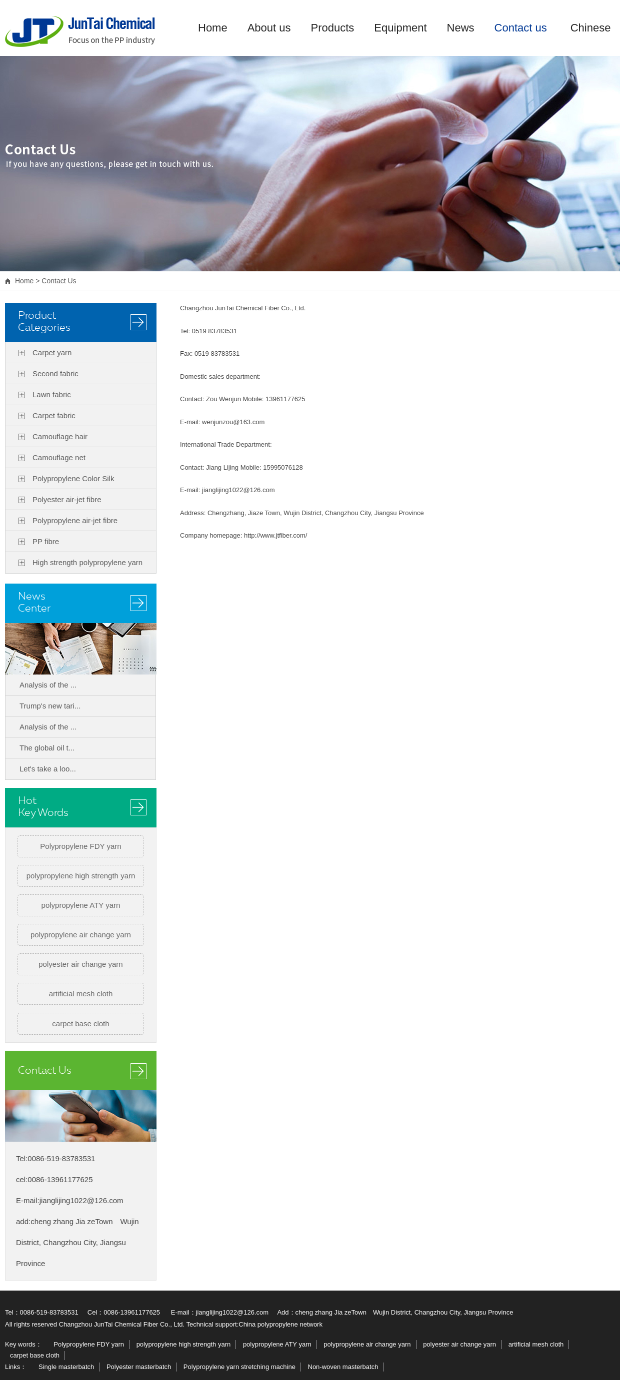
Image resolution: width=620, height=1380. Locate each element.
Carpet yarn (52, 352)
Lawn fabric (51, 394)
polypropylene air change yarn (80, 934)
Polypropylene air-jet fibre (75, 520)
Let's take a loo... (48, 768)
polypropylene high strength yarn (81, 875)
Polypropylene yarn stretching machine (240, 1367)
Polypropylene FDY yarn (80, 846)
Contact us (520, 27)
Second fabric (55, 373)
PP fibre (45, 541)
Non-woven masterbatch (343, 1367)
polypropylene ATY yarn (81, 905)
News (460, 27)
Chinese (590, 27)
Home (213, 27)
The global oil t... (47, 747)
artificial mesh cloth (81, 993)
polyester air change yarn (80, 964)
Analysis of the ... (48, 685)
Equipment (400, 27)
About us (269, 27)
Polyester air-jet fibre (67, 499)
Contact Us (59, 281)
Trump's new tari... (50, 705)
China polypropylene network (280, 1324)
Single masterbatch (66, 1367)
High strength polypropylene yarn (87, 562)
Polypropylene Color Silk (73, 478)
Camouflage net (59, 457)
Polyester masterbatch (138, 1367)
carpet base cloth (80, 1023)
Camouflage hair (60, 436)
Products (332, 27)
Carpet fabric (54, 415)
